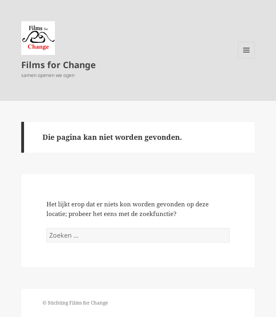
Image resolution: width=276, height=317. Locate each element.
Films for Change (58, 65)
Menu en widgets (246, 58)
